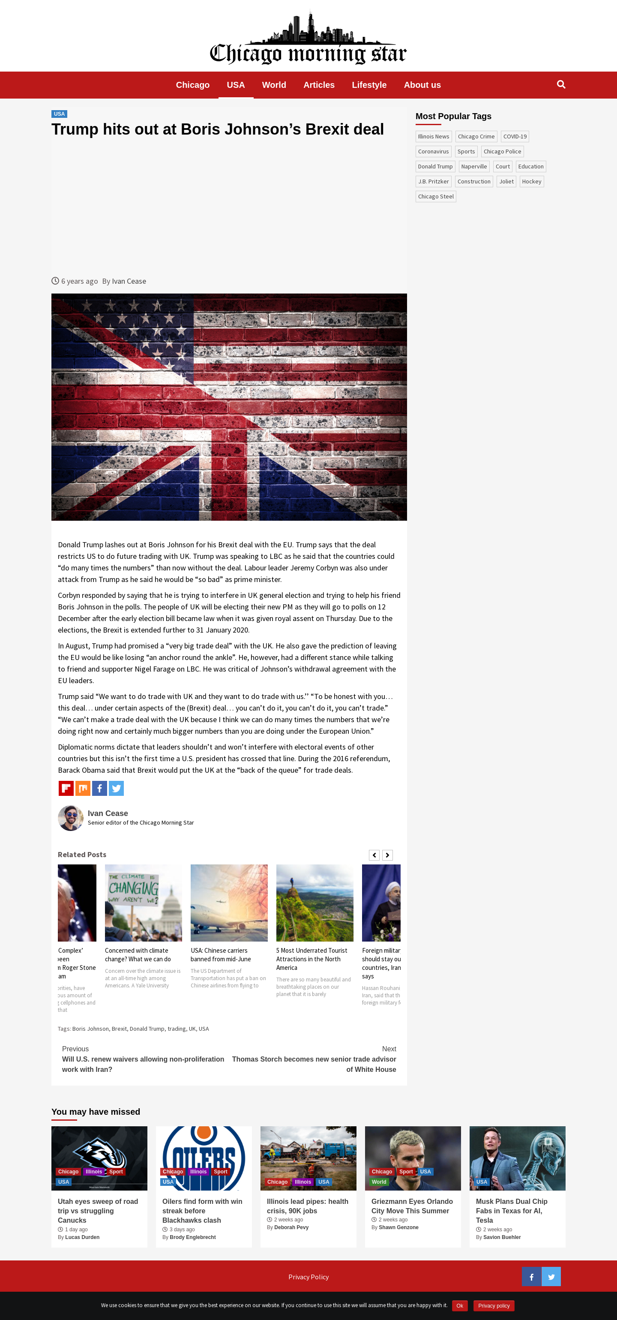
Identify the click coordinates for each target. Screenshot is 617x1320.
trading (177, 1028)
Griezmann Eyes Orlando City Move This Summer (412, 1206)
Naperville (474, 166)
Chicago (193, 85)
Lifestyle (369, 85)
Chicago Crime (476, 136)
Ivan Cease (129, 281)
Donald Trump (147, 1028)
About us (422, 85)
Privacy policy (493, 1306)
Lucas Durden (82, 1237)
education (531, 166)
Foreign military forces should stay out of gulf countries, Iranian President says (399, 963)
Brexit (119, 1028)
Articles (319, 85)
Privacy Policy (308, 1276)
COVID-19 (515, 136)
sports (466, 151)
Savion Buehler (502, 1237)
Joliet (506, 181)
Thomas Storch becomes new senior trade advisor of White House (312, 1058)
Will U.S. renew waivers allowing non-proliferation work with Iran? (145, 1058)
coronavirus (433, 151)
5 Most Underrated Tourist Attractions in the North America (311, 959)
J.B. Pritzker (433, 181)
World (274, 85)
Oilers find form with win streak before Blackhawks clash (202, 1211)
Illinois (94, 1172)
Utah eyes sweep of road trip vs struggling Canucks (98, 1211)
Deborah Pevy (291, 1227)
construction (474, 181)
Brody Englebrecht (193, 1237)
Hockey (532, 181)
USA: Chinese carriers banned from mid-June (221, 954)
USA (236, 85)
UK (192, 1028)
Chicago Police (502, 151)
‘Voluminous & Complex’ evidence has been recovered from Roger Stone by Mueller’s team (57, 963)
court (503, 166)
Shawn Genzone (399, 1227)
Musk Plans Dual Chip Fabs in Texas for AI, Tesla (512, 1211)
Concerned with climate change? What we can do (138, 954)
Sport (116, 1172)
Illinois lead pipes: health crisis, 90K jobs (307, 1206)
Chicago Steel (436, 196)
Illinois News (433, 136)
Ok (460, 1306)
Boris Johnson (90, 1028)
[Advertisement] (229, 207)
